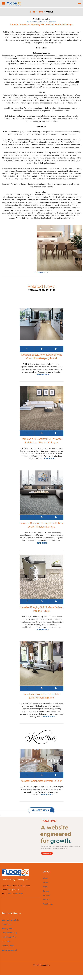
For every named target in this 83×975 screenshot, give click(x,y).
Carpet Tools (6, 924)
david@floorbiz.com (15, 894)
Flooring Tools (7, 929)
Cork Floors (6, 941)
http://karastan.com (41, 272)
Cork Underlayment (9, 950)
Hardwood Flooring (9, 933)
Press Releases (39, 22)
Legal (45, 887)
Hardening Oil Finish (9, 937)
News (40, 12)
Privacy (46, 891)
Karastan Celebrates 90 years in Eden (41, 780)
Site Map (46, 900)
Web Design (48, 904)
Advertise (47, 895)
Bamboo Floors (8, 946)
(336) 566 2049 (13, 890)
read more (42, 375)
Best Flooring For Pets (10, 920)
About (45, 878)
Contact (46, 882)
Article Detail (51, 22)
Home (32, 12)
